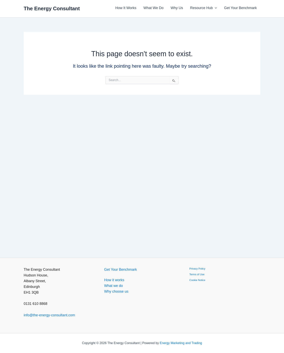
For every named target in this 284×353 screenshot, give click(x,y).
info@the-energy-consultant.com (49, 315)
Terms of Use (197, 274)
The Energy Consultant (52, 8)
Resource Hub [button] (203, 8)
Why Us (177, 8)
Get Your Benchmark (240, 8)
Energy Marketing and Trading (181, 343)
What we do (113, 286)
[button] (215, 8)
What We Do (153, 8)
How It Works (125, 8)
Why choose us (116, 291)
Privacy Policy (197, 268)
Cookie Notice (197, 280)
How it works (114, 280)
